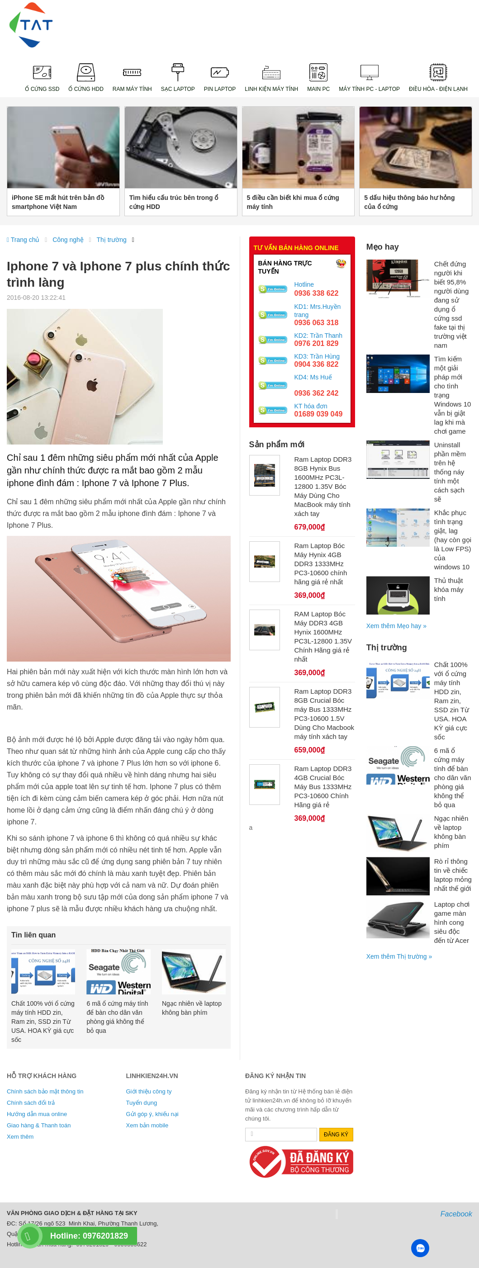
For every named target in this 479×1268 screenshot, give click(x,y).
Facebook (456, 1214)
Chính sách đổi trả (31, 1102)
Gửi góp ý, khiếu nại (152, 1114)
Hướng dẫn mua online (37, 1114)
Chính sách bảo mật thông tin (45, 1091)
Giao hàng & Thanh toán (39, 1125)
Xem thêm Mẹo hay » (396, 625)
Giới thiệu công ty (149, 1091)
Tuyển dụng (141, 1102)
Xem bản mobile (147, 1125)
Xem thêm (20, 1136)
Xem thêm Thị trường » (399, 956)
